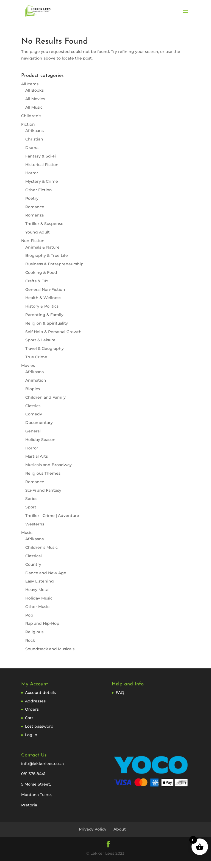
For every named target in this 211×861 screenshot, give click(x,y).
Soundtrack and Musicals (49, 648)
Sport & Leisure (40, 339)
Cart (29, 717)
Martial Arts (36, 456)
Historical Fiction (42, 164)
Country (33, 564)
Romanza (34, 215)
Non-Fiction (33, 240)
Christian (34, 139)
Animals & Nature (42, 247)
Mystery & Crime (41, 181)
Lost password (39, 726)
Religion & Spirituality (46, 323)
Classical (33, 555)
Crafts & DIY (36, 280)
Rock (30, 640)
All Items (29, 83)
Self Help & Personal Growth (53, 331)
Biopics (32, 388)
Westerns (34, 524)
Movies (28, 365)
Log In (31, 734)
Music (26, 532)
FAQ (120, 692)
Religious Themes (42, 473)
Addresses (35, 701)
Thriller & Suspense (44, 223)
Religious (34, 631)
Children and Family (45, 397)
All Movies (35, 98)
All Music (34, 107)
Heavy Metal (37, 589)
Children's (31, 115)
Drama (31, 147)
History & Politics (42, 306)
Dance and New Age (45, 572)
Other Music (37, 606)
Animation (35, 380)
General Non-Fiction (45, 289)
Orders (32, 709)
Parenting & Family (44, 314)
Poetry (31, 198)
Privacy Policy (92, 829)
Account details (40, 692)
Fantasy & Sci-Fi (40, 156)
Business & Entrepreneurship (54, 263)
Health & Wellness (43, 297)
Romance (34, 206)
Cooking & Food (41, 272)
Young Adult (37, 232)
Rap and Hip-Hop (42, 623)
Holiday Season (40, 439)
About (119, 829)
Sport (30, 507)
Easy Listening (39, 581)
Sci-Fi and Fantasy (43, 490)
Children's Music (41, 547)
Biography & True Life (46, 255)
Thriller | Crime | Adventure (52, 515)
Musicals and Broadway (48, 464)
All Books (34, 90)
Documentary (39, 422)
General (33, 431)
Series (31, 498)
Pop (29, 615)
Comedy (33, 414)
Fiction (28, 124)
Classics (32, 405)
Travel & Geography (44, 348)
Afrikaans (34, 130)
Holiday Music (38, 598)
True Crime (36, 356)
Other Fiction (38, 189)
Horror (31, 172)
